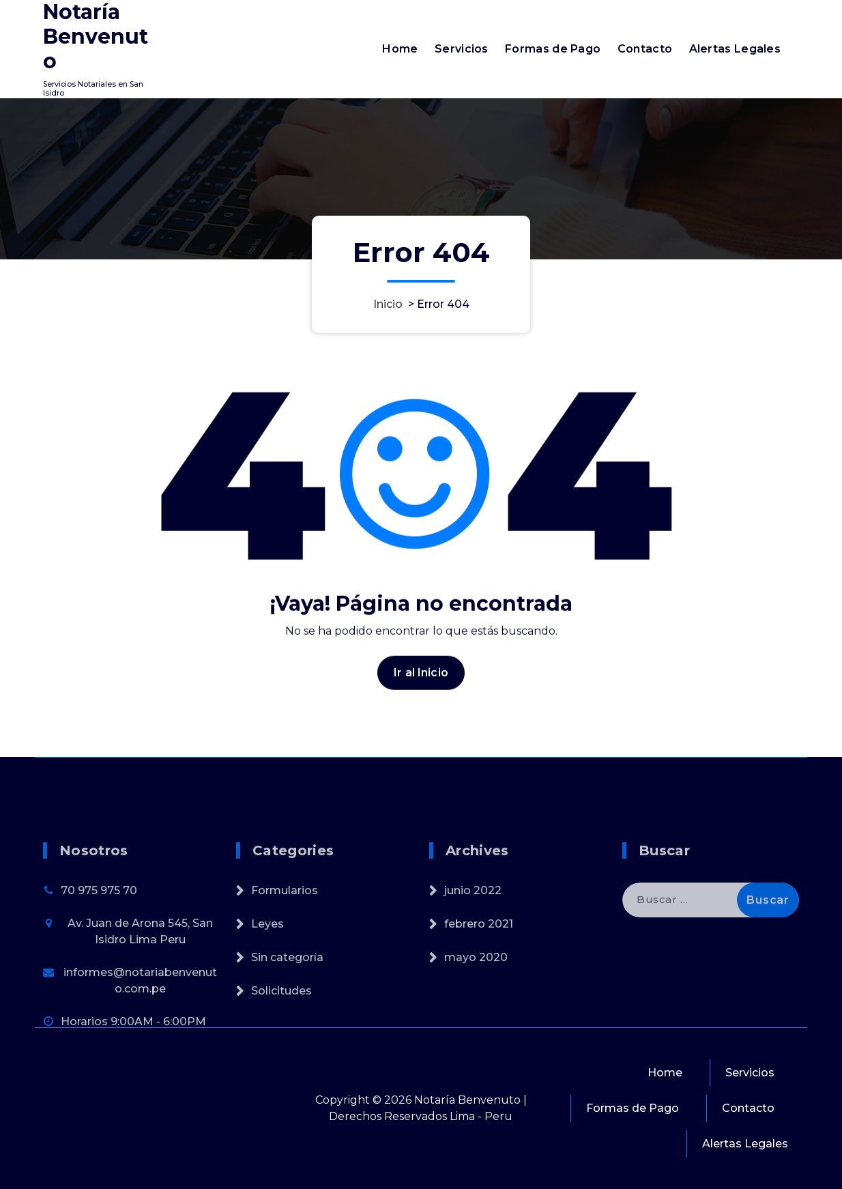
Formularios (284, 944)
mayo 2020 (476, 1011)
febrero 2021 (478, 977)
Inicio (388, 304)
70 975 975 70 (99, 944)
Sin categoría (287, 1011)
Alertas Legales (735, 48)
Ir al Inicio (421, 684)
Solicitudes (281, 1044)
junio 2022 (473, 944)
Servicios (462, 48)
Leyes (267, 977)
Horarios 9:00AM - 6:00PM (133, 1075)
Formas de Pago (552, 48)
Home (400, 48)
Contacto (645, 48)
